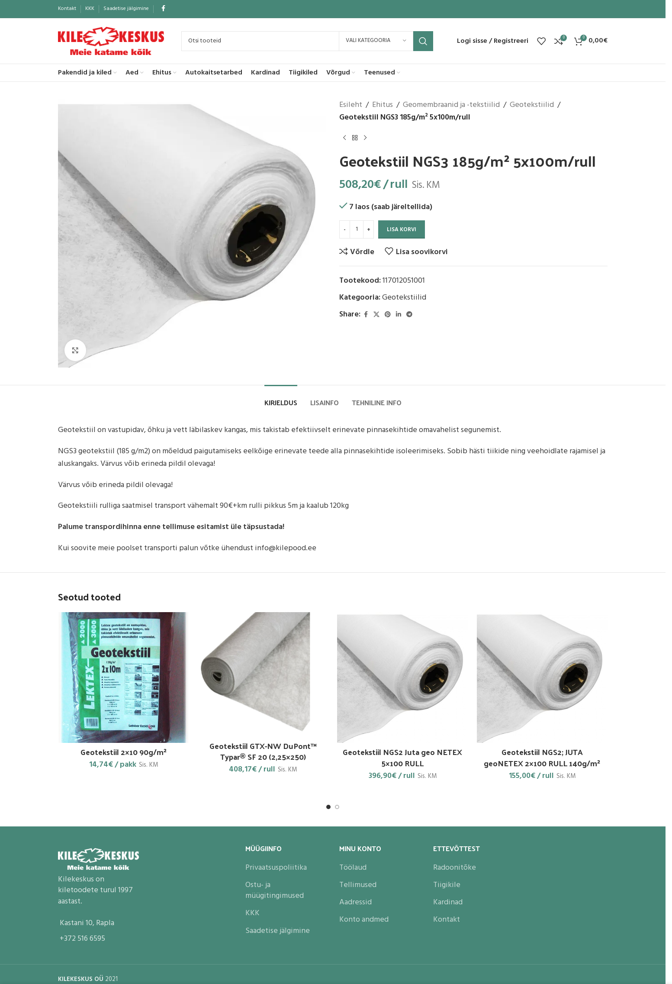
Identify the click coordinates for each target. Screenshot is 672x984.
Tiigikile (446, 885)
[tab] (280, 398)
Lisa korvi (401, 229)
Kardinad (448, 902)
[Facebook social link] (163, 9)
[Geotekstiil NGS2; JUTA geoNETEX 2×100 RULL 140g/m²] (542, 677)
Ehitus (382, 105)
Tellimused (357, 885)
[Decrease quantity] (344, 229)
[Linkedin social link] (398, 315)
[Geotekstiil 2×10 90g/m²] (123, 677)
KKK (252, 913)
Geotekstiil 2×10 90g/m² (123, 752)
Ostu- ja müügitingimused (274, 890)
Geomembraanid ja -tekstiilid (451, 105)
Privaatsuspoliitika (276, 867)
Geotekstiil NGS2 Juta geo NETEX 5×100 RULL (402, 757)
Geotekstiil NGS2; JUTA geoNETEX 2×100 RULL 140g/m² (542, 757)
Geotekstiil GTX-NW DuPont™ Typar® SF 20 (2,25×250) (263, 751)
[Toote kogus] (356, 229)
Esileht (350, 105)
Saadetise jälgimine (277, 931)
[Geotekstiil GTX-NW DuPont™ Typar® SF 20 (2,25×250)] (263, 674)
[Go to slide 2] (337, 807)
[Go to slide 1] (328, 807)
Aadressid (355, 902)
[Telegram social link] (409, 315)
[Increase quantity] (368, 229)
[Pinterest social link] (387, 315)
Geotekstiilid (532, 105)
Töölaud (353, 867)
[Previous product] (344, 138)
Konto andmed (364, 919)
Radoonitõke (454, 867)
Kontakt (446, 919)
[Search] (307, 41)
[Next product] (365, 138)
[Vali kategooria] (376, 41)
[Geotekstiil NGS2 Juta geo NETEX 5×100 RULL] (402, 677)
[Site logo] (111, 41)
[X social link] (376, 315)
